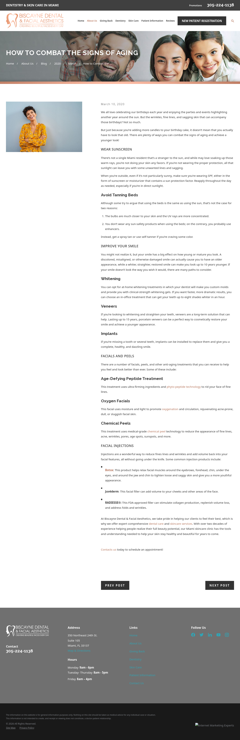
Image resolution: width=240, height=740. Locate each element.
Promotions (195, 5)
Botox (109, 470)
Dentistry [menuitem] (120, 20)
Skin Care (136, 667)
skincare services (181, 523)
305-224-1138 (220, 4)
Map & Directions (79, 650)
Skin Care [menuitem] (133, 20)
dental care (156, 523)
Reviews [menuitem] (170, 20)
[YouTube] (218, 635)
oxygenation (170, 409)
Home (134, 635)
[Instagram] (227, 635)
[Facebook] (193, 635)
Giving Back (137, 651)
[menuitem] (10, 728)
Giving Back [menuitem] (106, 20)
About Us (136, 643)
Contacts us (108, 549)
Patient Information (142, 675)
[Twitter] (201, 635)
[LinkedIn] (210, 635)
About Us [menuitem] (92, 20)
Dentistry (136, 659)
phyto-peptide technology (184, 387)
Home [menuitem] (81, 20)
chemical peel (156, 431)
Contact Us (137, 683)
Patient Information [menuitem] (152, 20)
